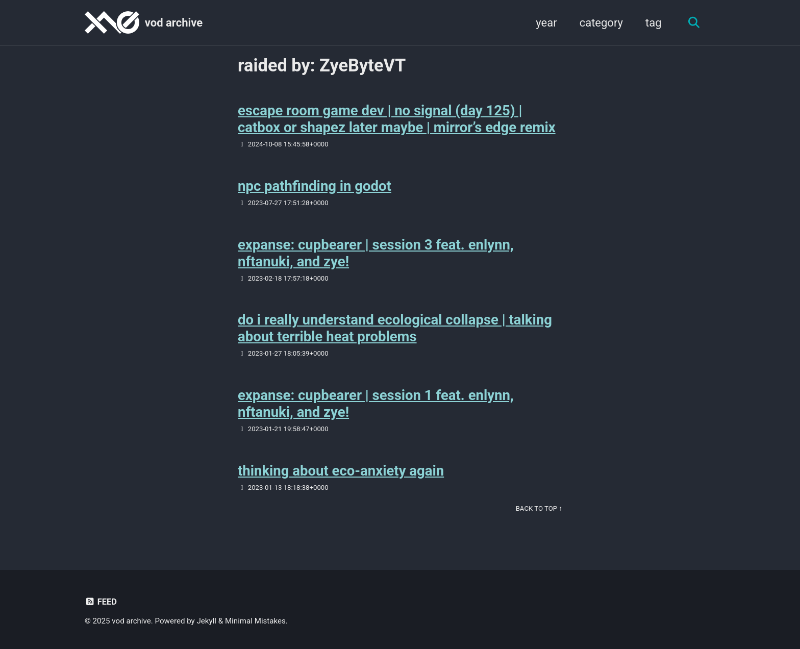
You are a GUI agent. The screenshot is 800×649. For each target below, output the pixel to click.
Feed (101, 602)
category (601, 22)
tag (653, 22)
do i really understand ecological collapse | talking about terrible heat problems (395, 328)
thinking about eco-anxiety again (341, 470)
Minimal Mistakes (255, 621)
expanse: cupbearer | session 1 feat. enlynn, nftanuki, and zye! (376, 403)
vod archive (174, 22)
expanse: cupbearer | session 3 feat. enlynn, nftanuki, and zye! (376, 253)
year (546, 22)
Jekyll (207, 621)
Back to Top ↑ (539, 508)
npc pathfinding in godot (314, 186)
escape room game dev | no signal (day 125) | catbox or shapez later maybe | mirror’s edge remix (397, 119)
